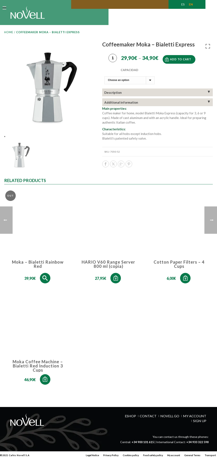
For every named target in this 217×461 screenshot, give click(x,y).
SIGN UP (199, 425)
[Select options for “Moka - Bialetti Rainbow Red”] (45, 282)
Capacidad (129, 72)
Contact (148, 420)
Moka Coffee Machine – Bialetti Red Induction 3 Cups (38, 369)
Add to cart (180, 61)
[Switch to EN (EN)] (191, 4)
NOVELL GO (169, 420)
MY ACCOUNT (194, 420)
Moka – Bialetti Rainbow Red (38, 268)
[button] (115, 282)
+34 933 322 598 (197, 446)
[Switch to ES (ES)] (183, 4)
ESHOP (130, 420)
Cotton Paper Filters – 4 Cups (179, 268)
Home (8, 36)
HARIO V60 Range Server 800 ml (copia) (108, 268)
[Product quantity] (112, 61)
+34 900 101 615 (143, 446)
